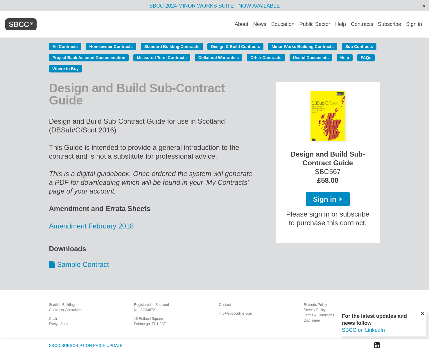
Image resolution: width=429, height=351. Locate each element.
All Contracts (65, 46)
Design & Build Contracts (235, 46)
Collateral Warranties (218, 57)
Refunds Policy (315, 305)
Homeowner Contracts (111, 46)
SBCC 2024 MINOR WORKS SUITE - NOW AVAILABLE (214, 6)
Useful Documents (311, 57)
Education (283, 24)
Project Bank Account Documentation (89, 57)
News (259, 24)
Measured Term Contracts (162, 57)
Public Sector (314, 24)
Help (340, 24)
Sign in (414, 24)
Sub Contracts (359, 46)
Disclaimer (312, 320)
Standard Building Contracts (172, 46)
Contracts (362, 24)
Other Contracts (265, 57)
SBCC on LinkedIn (363, 330)
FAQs (366, 57)
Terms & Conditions (319, 315)
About (241, 24)
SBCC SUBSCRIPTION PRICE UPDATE (86, 345)
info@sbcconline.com (235, 313)
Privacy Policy (315, 310)
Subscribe (389, 24)
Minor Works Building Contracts (303, 46)
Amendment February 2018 (92, 226)
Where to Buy (66, 68)
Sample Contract (83, 264)
